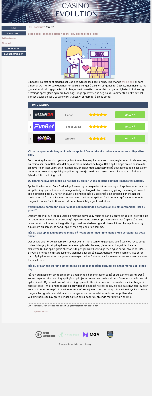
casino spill (128, 82)
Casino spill (13, 33)
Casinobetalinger (13, 54)
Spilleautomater (41, 311)
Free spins (13, 48)
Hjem (13, 28)
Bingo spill (6, 43)
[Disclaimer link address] (68, 336)
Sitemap (87, 344)
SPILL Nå (130, 114)
